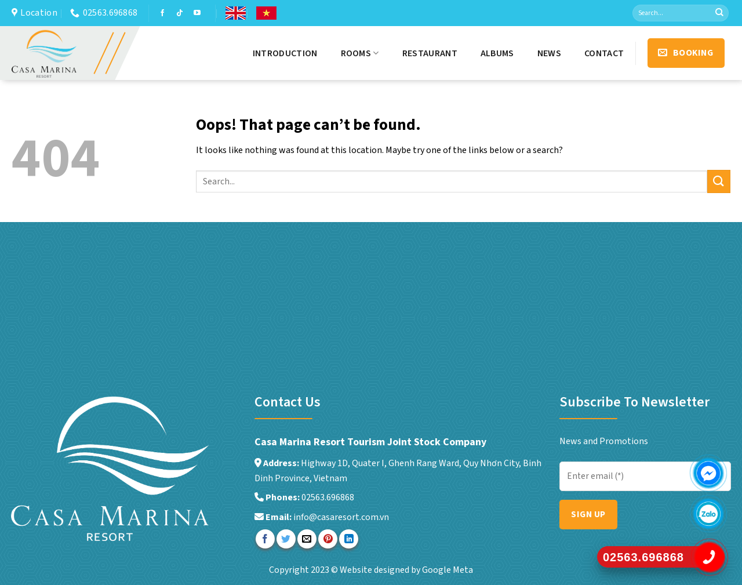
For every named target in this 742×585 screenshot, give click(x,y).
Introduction (285, 53)
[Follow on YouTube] (197, 13)
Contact (604, 53)
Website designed (375, 570)
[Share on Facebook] (265, 538)
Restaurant (429, 53)
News (549, 53)
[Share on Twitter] (286, 538)
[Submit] (719, 13)
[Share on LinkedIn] (348, 538)
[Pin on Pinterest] (327, 538)
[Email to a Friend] (307, 538)
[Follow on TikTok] (179, 13)
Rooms (360, 53)
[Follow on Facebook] (162, 13)
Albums (497, 53)
